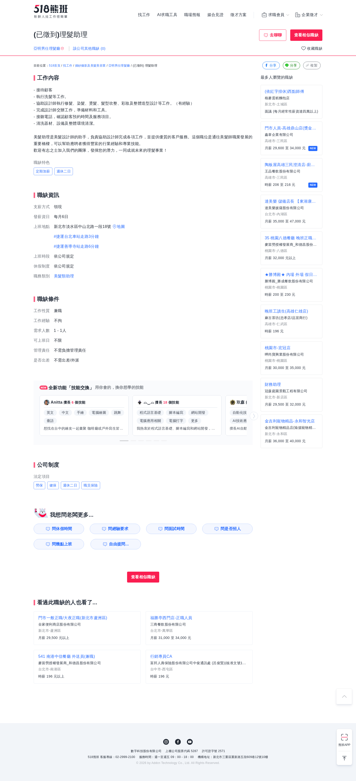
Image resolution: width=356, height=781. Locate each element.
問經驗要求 (118, 529)
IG (166, 742)
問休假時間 (62, 529)
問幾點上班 (62, 544)
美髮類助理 (64, 276)
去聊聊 (276, 35)
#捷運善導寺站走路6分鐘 (76, 246)
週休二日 (64, 171)
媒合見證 (215, 15)
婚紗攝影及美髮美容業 (90, 65)
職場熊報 (192, 15)
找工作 (144, 15)
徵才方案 (238, 15)
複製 (311, 65)
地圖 (121, 226)
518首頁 (54, 65)
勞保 (39, 485)
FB (178, 742)
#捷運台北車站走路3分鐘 (76, 236)
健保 (53, 485)
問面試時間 (174, 529)
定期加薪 (43, 171)
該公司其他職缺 (89, 48)
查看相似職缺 (306, 35)
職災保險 (91, 485)
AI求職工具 (167, 15)
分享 (271, 65)
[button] (124, 440)
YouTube (190, 742)
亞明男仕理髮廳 (119, 65)
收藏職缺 (314, 48)
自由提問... (119, 544)
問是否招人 (231, 529)
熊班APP (344, 745)
